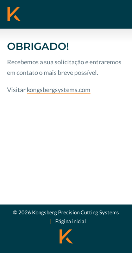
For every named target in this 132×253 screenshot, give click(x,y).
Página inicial (70, 221)
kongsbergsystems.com (58, 89)
